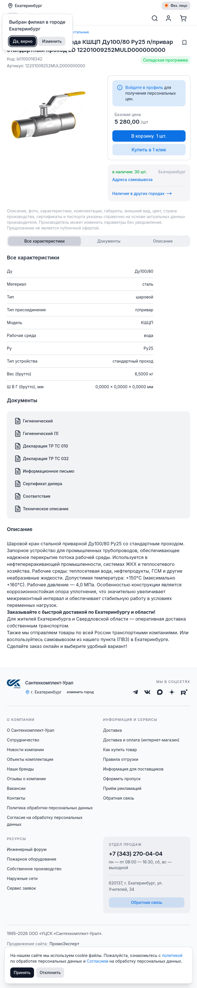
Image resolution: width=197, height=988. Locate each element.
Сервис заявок (21, 888)
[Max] (160, 692)
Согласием (98, 961)
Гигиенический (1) (36, 433)
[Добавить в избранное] (184, 42)
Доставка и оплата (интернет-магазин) (141, 739)
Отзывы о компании (26, 778)
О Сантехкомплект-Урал (30, 730)
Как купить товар (120, 749)
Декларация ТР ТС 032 (41, 458)
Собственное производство (34, 868)
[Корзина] (183, 18)
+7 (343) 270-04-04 (136, 853)
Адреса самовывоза (132, 179)
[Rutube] (184, 692)
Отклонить (50, 972)
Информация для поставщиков (133, 769)
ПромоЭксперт (64, 943)
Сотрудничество (23, 739)
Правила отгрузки (120, 759)
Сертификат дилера (38, 483)
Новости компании (25, 749)
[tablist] (98, 241)
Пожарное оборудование (31, 859)
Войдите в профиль (144, 87)
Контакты (16, 798)
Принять (22, 972)
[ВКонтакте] (147, 692)
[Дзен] (172, 692)
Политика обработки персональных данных (50, 807)
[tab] (44, 241)
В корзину (148, 136)
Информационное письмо (44, 471)
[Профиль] (168, 18)
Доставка (112, 730)
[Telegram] (135, 692)
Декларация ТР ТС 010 (41, 446)
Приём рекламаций (122, 788)
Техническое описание (41, 508)
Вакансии (16, 788)
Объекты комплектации (30, 759)
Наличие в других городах (142, 193)
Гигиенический (33, 421)
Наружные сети (22, 878)
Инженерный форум (27, 849)
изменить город (80, 692)
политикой (172, 955)
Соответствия (32, 496)
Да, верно (23, 41)
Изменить (52, 41)
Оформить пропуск (122, 778)
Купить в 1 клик (149, 150)
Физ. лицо (176, 5)
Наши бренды (20, 769)
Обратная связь (118, 798)
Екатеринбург (24, 6)
